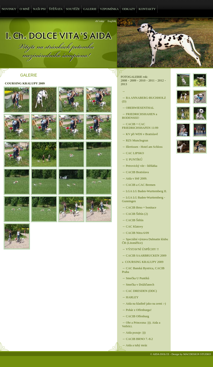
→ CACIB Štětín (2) (135, 214)
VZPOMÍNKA (109, 9)
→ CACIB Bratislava (135, 172)
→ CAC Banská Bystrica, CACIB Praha (143, 270)
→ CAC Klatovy (132, 226)
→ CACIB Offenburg (135, 316)
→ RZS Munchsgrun (135, 140)
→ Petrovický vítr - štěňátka (139, 166)
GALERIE (90, 9)
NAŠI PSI (39, 9)
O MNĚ (25, 9)
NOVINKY (9, 9)
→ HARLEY (130, 297)
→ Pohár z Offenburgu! (136, 310)
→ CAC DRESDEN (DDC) (139, 291)
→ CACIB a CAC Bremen (138, 185)
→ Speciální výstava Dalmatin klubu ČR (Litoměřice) (145, 241)
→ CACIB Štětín (132, 220)
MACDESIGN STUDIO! (197, 354)
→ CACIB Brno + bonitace (139, 207)
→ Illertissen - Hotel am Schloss (142, 147)
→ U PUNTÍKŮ (132, 159)
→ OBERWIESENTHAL (138, 107)
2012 (160, 80)
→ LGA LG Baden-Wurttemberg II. (144, 191)
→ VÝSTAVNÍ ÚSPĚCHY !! (140, 249)
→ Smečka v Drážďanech (138, 284)
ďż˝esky (99, 21)
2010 (142, 80)
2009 (133, 80)
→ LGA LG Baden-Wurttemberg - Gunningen (143, 199)
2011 (151, 80)
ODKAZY (128, 9)
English (112, 21)
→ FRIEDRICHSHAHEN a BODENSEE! (139, 115)
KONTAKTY (147, 9)
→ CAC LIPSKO (133, 153)
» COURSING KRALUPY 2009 (142, 262)
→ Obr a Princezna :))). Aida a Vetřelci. (141, 324)
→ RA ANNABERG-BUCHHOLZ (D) (144, 99)
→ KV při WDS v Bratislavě (140, 134)
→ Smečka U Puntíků (135, 278)
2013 (124, 84)
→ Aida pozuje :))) (134, 332)
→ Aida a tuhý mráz (134, 345)
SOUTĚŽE (73, 9)
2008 (124, 80)
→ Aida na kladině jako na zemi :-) (144, 303)
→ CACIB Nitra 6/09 (135, 233)
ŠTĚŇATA (56, 9)
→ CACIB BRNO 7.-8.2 (137, 339)
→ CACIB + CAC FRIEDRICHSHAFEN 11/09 (140, 125)
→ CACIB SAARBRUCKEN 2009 (144, 255)
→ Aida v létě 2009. (134, 178)
